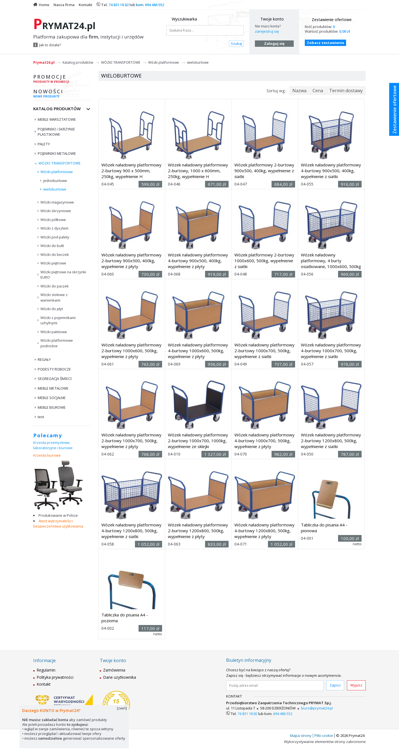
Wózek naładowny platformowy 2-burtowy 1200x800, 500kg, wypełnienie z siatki (331, 440)
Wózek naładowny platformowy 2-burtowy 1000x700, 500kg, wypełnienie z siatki (264, 350)
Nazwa (299, 91)
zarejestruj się (267, 31)
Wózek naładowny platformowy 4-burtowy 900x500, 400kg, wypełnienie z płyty (198, 260)
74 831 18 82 (119, 4)
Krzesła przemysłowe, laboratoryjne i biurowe (53, 445)
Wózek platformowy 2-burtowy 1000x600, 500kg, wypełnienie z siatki (264, 260)
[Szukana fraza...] (205, 30)
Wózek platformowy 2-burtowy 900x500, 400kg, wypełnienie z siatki (264, 170)
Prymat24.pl (44, 62)
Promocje (61, 79)
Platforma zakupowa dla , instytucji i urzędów (88, 37)
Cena (318, 91)
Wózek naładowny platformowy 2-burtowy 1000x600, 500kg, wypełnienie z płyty (131, 350)
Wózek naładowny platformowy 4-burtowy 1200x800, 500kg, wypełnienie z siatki (131, 530)
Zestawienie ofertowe (332, 19)
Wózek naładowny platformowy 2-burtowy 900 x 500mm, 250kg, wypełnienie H (131, 170)
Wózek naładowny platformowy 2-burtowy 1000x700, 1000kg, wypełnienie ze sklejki (198, 440)
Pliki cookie (323, 735)
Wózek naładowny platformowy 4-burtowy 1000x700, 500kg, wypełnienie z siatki (331, 350)
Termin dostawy (346, 91)
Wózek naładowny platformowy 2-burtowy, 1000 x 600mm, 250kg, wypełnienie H (198, 170)
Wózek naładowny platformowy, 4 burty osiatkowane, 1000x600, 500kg (331, 260)
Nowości (61, 94)
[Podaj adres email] (275, 685)
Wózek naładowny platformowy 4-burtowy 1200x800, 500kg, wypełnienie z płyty (264, 530)
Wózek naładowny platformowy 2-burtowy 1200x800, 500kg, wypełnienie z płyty (198, 530)
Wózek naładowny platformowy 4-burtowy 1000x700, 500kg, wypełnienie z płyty (264, 440)
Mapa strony (300, 735)
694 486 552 (154, 4)
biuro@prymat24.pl (317, 708)
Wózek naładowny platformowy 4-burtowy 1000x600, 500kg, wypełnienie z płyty (198, 350)
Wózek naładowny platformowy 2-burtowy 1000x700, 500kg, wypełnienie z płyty (131, 440)
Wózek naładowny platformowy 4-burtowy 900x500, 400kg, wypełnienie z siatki (331, 170)
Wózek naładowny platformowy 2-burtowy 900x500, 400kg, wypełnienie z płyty (131, 260)
